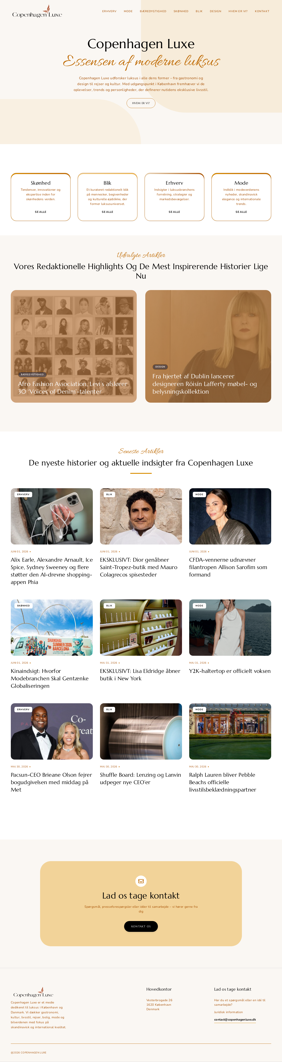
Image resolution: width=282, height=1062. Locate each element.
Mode (128, 11)
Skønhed (181, 11)
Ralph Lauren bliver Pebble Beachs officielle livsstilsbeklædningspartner (222, 782)
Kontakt (262, 11)
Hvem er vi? (238, 11)
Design (215, 11)
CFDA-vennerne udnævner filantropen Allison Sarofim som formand (228, 567)
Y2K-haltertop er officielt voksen (230, 671)
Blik (199, 11)
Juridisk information (228, 1012)
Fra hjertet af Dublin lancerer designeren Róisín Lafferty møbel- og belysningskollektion (204, 383)
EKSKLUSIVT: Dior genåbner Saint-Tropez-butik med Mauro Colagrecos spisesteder (138, 567)
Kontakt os (141, 926)
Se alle (40, 212)
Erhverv (109, 11)
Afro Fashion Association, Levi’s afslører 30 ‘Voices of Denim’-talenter (72, 387)
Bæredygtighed (153, 11)
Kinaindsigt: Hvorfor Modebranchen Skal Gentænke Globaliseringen (50, 678)
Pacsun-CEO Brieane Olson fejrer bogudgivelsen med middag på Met (51, 782)
